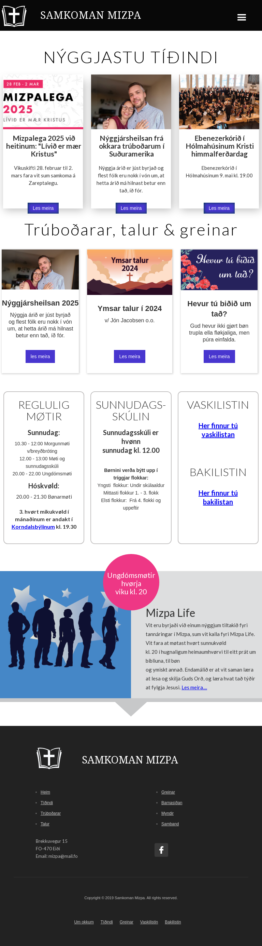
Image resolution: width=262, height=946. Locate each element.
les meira (40, 356)
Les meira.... (194, 687)
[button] (242, 15)
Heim (45, 792)
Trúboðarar (51, 813)
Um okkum (83, 922)
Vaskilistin (149, 922)
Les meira (43, 208)
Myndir (167, 813)
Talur (45, 824)
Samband (170, 824)
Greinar (168, 792)
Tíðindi (47, 802)
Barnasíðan (171, 802)
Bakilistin (173, 922)
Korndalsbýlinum (33, 526)
